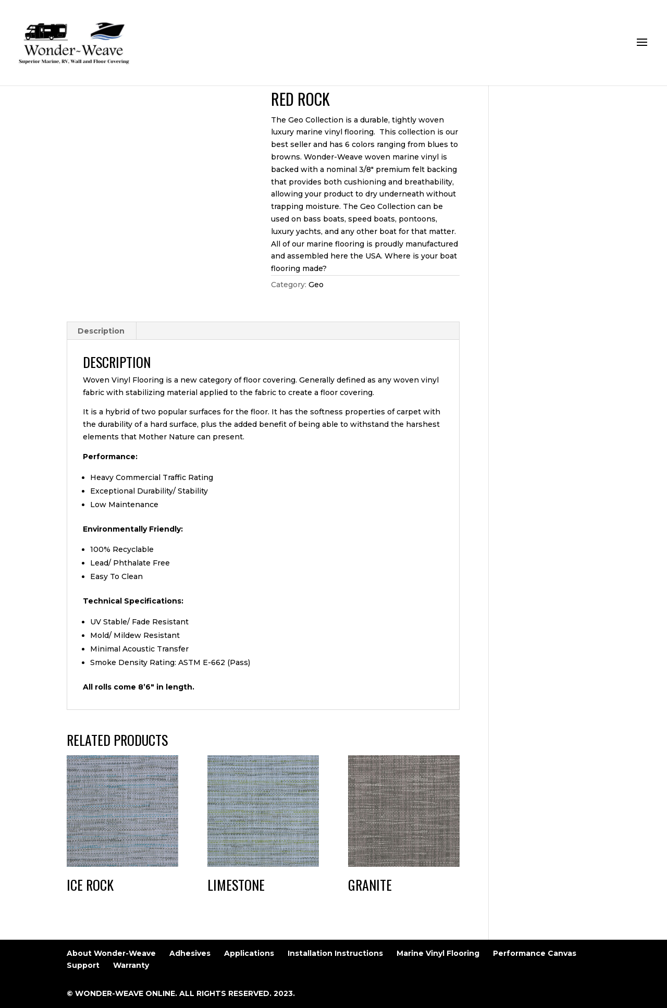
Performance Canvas (534, 953)
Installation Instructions (335, 953)
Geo (316, 284)
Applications (249, 953)
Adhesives (190, 953)
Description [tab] (101, 331)
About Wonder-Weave (111, 953)
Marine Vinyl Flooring (438, 953)
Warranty (131, 965)
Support (83, 965)
